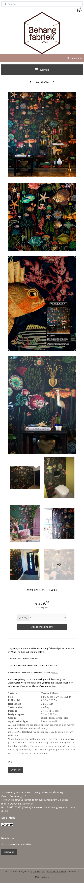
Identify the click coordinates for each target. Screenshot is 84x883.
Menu (42, 69)
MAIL (55, 672)
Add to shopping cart (42, 626)
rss (43, 871)
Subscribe (9, 851)
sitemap (36, 871)
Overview (15, 769)
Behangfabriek (75, 57)
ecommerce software (56, 871)
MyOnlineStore (42, 877)
